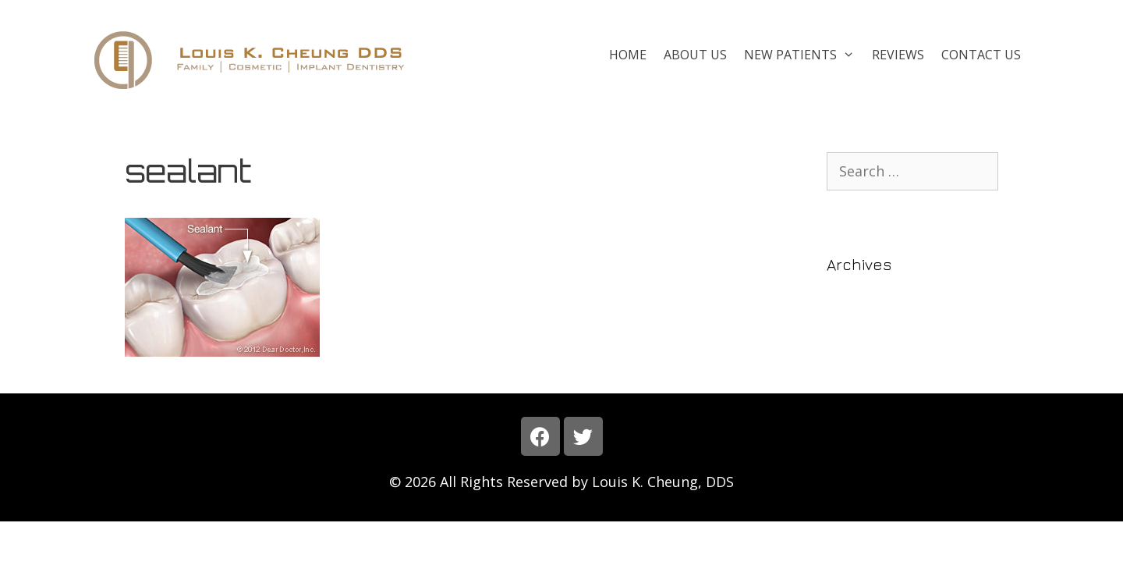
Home (628, 54)
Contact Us (981, 54)
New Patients (803, 54)
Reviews (898, 54)
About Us (695, 54)
